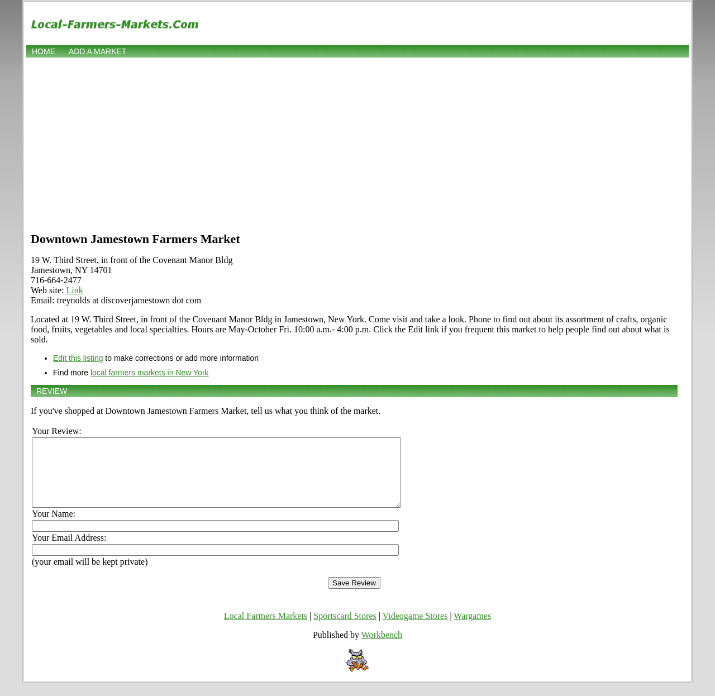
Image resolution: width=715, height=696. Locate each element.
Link (74, 290)
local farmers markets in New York (149, 372)
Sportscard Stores (344, 629)
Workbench (381, 648)
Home (43, 51)
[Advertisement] (357, 143)
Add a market (97, 51)
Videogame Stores (415, 629)
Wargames (472, 629)
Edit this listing (78, 358)
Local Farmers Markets (265, 629)
